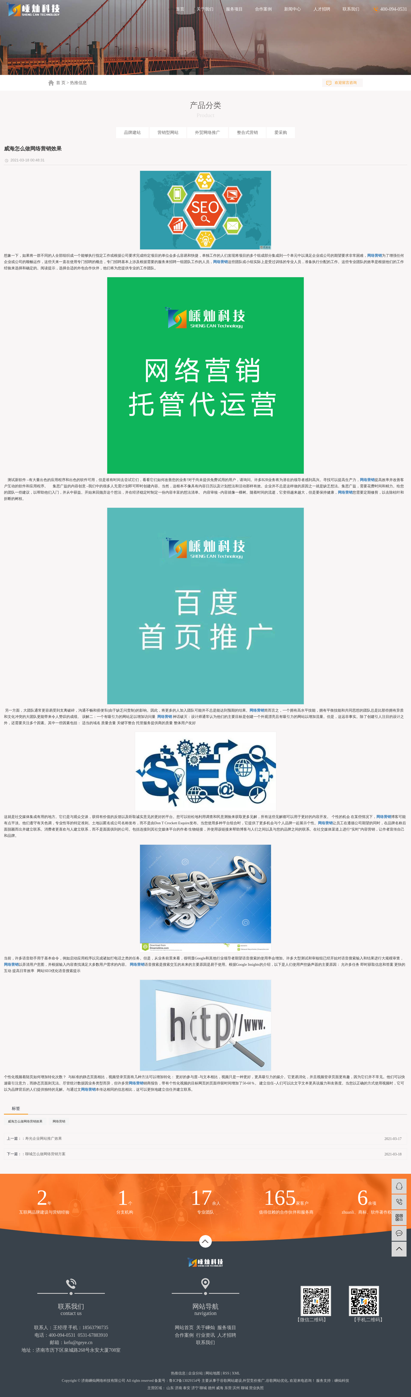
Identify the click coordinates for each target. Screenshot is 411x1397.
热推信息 (78, 82)
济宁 (195, 1388)
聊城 (203, 1388)
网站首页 (184, 1327)
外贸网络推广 (207, 132)
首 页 (61, 82)
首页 (180, 9)
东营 (228, 1388)
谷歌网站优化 (277, 1381)
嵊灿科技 (341, 1381)
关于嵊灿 (205, 1327)
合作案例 (263, 9)
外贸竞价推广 (254, 1381)
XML (236, 1373)
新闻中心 (292, 9)
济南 (178, 1388)
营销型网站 (168, 132)
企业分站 (195, 1373)
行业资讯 (205, 1335)
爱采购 (280, 132)
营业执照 (256, 1388)
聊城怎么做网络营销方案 (45, 1154)
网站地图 (213, 1373)
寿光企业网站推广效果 (43, 1138)
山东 (170, 1388)
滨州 (236, 1388)
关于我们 (205, 9)
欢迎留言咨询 (346, 83)
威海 (219, 1388)
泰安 (186, 1388)
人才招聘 (321, 9)
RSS (226, 1373)
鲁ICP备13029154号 (185, 1381)
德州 (211, 1388)
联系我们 (351, 9)
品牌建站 (132, 132)
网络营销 (59, 1121)
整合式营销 (247, 132)
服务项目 (234, 9)
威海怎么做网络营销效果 (25, 1121)
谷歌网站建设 (231, 1381)
